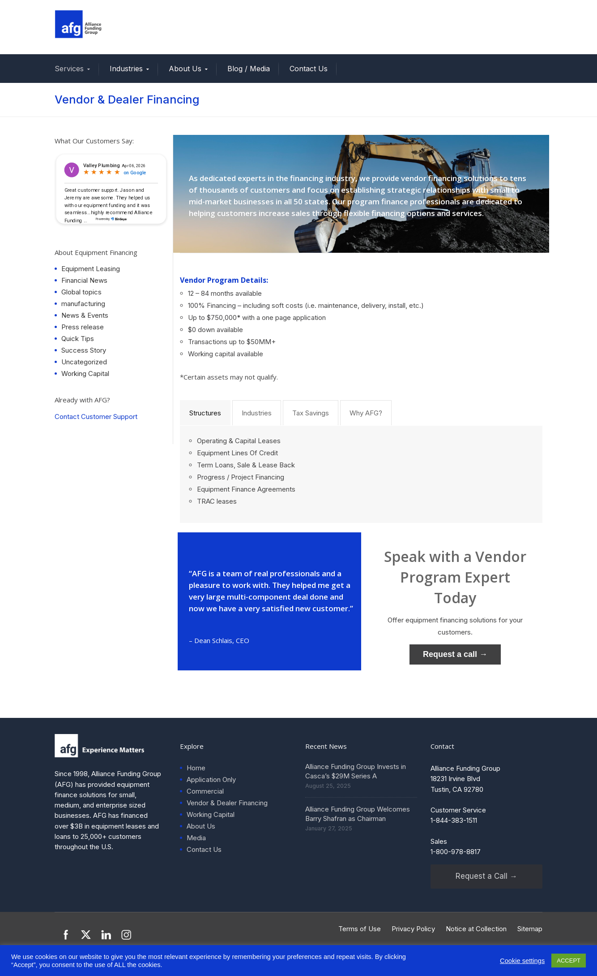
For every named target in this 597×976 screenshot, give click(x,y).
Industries (126, 68)
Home (196, 768)
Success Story (83, 350)
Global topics (81, 292)
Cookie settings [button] (522, 960)
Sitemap (529, 928)
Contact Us (309, 68)
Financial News (84, 280)
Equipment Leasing (90, 268)
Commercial (205, 791)
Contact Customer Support (96, 416)
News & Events (84, 315)
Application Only (211, 779)
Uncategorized (84, 362)
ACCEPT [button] (568, 960)
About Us (185, 68)
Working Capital (85, 373)
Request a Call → (486, 876)
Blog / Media (248, 68)
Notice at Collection (476, 928)
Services (69, 68)
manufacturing (83, 303)
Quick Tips (77, 338)
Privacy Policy (413, 928)
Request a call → (455, 654)
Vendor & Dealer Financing (227, 803)
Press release (82, 327)
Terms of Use (359, 928)
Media (196, 837)
